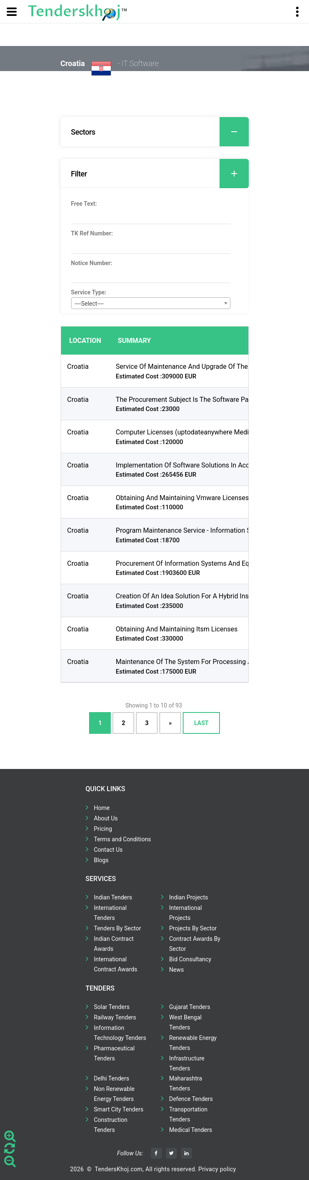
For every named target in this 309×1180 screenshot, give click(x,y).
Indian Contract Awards (114, 943)
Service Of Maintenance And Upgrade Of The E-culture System (207, 366)
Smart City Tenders (118, 1109)
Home (102, 808)
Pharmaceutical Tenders (114, 1053)
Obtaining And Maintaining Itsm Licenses (176, 629)
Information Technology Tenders (120, 1032)
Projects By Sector (193, 928)
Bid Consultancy (190, 959)
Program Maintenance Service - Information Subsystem (198, 530)
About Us (106, 818)
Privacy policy (217, 1169)
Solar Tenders (112, 1007)
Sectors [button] (160, 131)
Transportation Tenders (188, 1114)
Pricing (103, 828)
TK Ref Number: (92, 233)
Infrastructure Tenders (186, 1063)
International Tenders (110, 912)
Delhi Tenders (111, 1078)
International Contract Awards (116, 964)
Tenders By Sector (117, 928)
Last (201, 723)
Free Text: (84, 203)
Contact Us (108, 849)
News (176, 969)
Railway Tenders (115, 1017)
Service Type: (89, 292)
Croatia (78, 366)
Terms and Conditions (122, 839)
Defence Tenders (191, 1099)
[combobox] (150, 303)
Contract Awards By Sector (194, 943)
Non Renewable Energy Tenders (114, 1093)
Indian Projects (188, 897)
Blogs (101, 860)
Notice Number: (91, 263)
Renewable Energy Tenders (193, 1042)
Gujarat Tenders (189, 1007)
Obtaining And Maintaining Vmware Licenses (182, 498)
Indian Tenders (113, 897)
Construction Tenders (111, 1124)
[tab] (155, 131)
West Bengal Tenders (185, 1022)
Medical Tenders (190, 1129)
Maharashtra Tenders (185, 1083)
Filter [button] (160, 173)
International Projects (185, 912)
